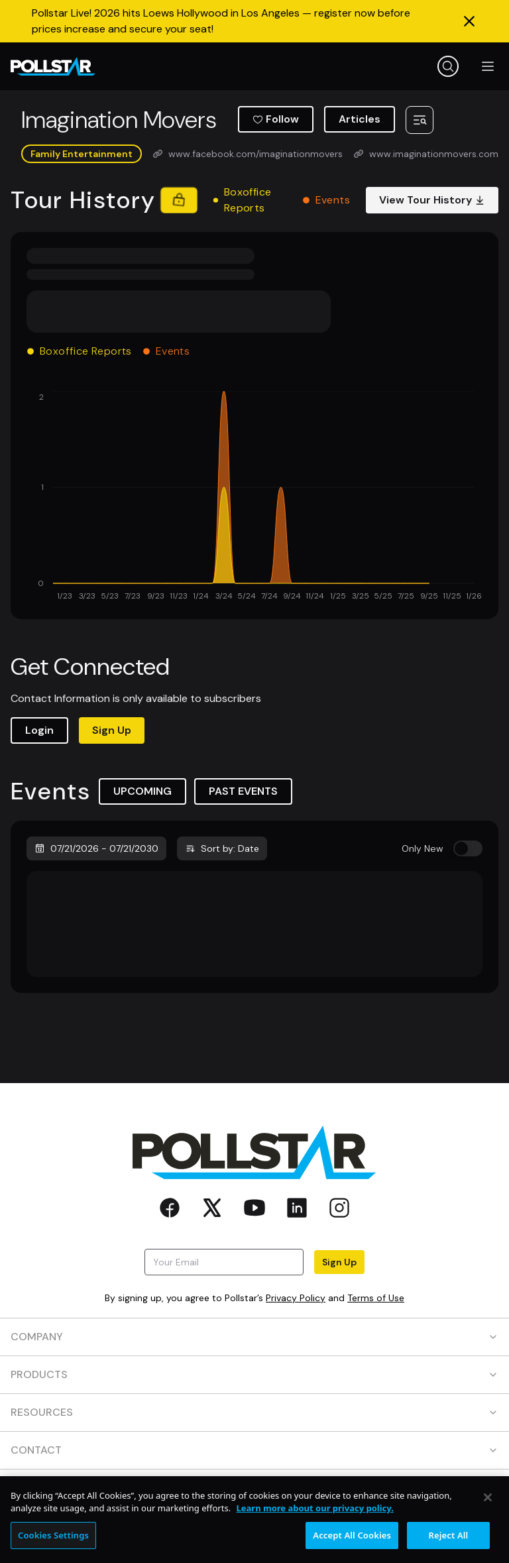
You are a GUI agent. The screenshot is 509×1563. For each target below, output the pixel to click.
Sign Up (111, 730)
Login (39, 730)
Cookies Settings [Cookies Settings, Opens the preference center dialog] (53, 1547)
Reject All (449, 1547)
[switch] (467, 848)
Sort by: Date (222, 848)
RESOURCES (254, 1412)
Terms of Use (375, 1298)
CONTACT (254, 1450)
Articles (359, 119)
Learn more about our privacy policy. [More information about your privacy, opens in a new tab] (315, 1520)
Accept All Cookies (352, 1547)
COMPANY (254, 1337)
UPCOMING (142, 791)
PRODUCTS (254, 1374)
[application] (254, 497)
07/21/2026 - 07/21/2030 (96, 848)
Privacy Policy (295, 1298)
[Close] (487, 1509)
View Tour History (432, 200)
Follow (276, 119)
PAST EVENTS (243, 791)
